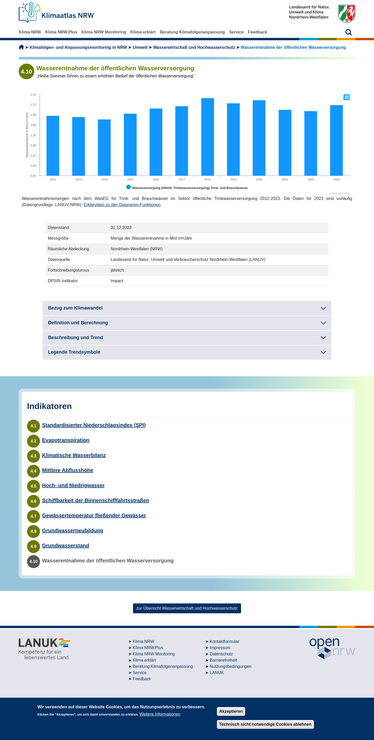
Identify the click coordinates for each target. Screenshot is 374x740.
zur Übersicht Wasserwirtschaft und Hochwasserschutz (187, 608)
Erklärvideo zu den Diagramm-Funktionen (122, 205)
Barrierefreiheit (223, 660)
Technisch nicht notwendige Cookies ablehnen (265, 724)
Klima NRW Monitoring (103, 32)
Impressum (220, 647)
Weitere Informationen (159, 714)
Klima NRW (30, 32)
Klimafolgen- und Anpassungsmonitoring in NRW (78, 47)
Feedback (257, 32)
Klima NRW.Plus (61, 32)
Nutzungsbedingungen (230, 666)
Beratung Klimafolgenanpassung (192, 32)
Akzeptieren (231, 711)
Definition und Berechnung (78, 322)
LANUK (217, 672)
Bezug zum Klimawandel (75, 308)
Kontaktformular (224, 641)
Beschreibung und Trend (75, 337)
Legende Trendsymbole (74, 352)
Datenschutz (221, 654)
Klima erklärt (143, 32)
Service (236, 32)
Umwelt (140, 47)
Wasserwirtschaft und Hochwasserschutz (194, 47)
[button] (348, 32)
